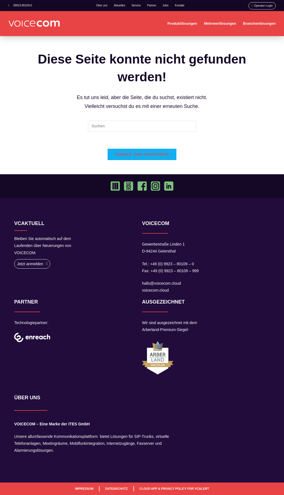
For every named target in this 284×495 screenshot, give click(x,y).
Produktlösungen (182, 23)
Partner (151, 5)
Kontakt (179, 5)
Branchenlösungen (259, 23)
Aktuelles (119, 5)
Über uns (102, 5)
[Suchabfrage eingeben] (142, 126)
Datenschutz (116, 488)
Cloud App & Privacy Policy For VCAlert (174, 488)
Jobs (165, 5)
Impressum (84, 488)
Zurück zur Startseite (142, 154)
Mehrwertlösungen (220, 23)
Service (136, 5)
